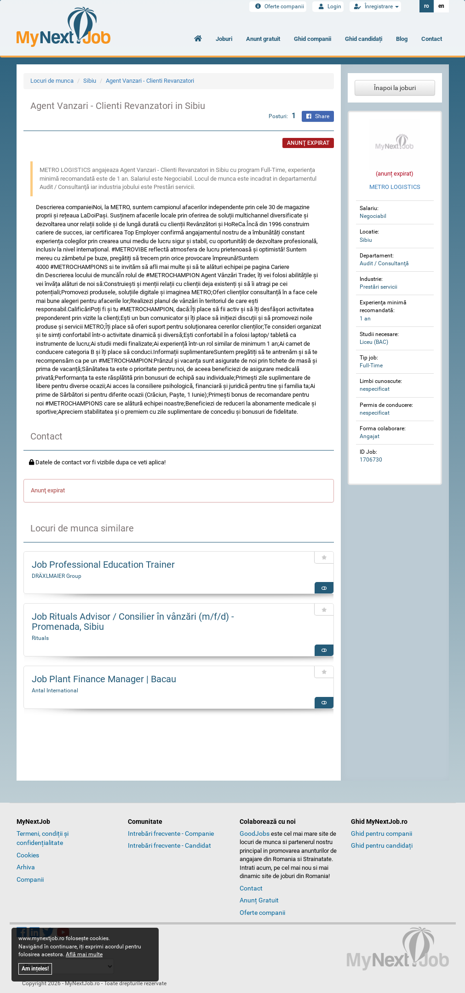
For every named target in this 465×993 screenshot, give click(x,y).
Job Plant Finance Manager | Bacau (104, 679)
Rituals (40, 638)
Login (328, 6)
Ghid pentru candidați (382, 845)
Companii (30, 879)
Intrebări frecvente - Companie (171, 833)
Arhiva (26, 867)
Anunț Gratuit (259, 900)
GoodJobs (255, 833)
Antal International (55, 690)
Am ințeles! (35, 968)
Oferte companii (278, 6)
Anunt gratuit (263, 38)
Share (317, 116)
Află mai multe (84, 954)
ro (426, 6)
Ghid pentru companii (381, 833)
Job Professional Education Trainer (103, 564)
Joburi (224, 38)
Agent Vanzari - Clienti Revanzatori (150, 80)
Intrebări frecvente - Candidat (169, 845)
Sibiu (89, 80)
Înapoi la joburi (395, 87)
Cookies (28, 855)
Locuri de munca (52, 80)
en (441, 6)
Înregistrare (375, 6)
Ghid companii (312, 38)
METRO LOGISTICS (394, 186)
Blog (402, 38)
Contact (431, 38)
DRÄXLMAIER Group (56, 576)
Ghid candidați (363, 38)
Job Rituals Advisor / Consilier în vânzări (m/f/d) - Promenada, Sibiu (133, 621)
